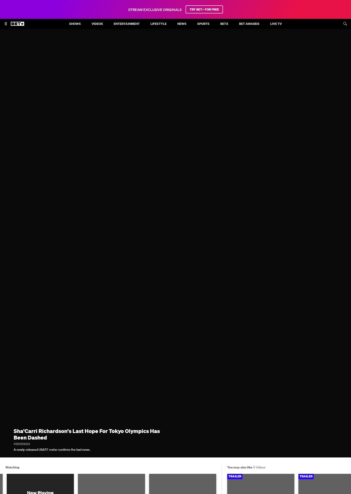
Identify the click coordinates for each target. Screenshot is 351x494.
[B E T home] (17, 26)
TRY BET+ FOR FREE (204, 9)
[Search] (345, 24)
